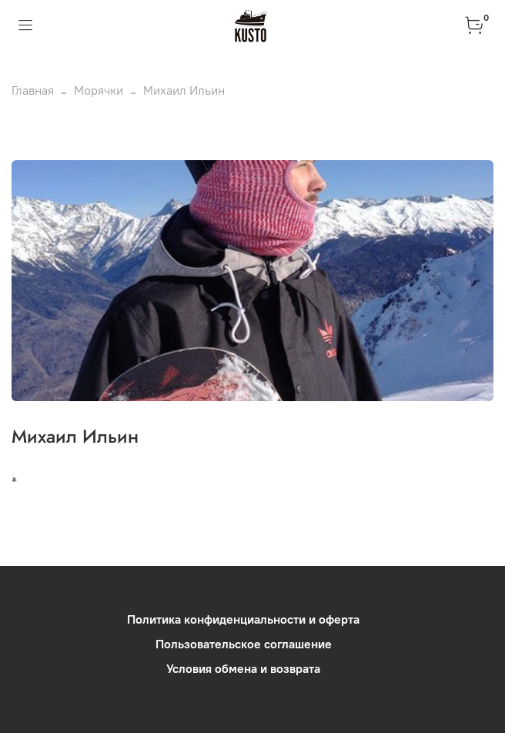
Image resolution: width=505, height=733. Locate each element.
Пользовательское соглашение (244, 643)
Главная (33, 90)
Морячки (98, 90)
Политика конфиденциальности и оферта (243, 619)
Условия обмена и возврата (243, 668)
